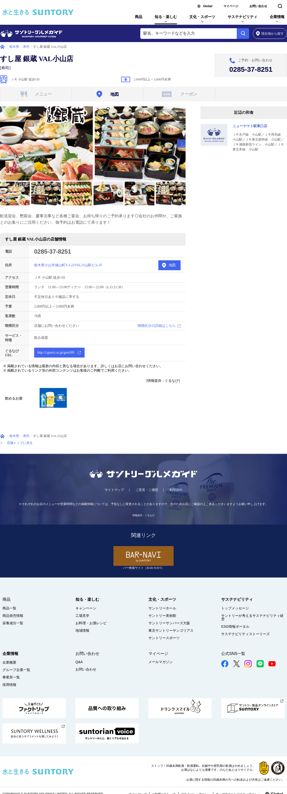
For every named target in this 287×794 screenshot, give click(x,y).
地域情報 (82, 630)
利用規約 (175, 490)
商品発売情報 (12, 616)
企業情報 (277, 17)
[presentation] (181, 143)
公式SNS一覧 (233, 653)
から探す (270, 33)
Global (207, 6)
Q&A (79, 662)
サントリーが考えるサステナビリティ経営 (252, 617)
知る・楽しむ (166, 17)
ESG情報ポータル (235, 626)
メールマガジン (160, 662)
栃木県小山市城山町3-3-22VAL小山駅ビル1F (68, 265)
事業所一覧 (11, 677)
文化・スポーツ (202, 17)
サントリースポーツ (164, 638)
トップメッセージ (235, 608)
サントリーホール (162, 608)
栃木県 (14, 46)
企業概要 (9, 662)
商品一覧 (9, 608)
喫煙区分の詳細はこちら (157, 326)
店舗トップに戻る (20, 443)
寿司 (26, 46)
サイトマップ (114, 490)
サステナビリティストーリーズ (245, 634)
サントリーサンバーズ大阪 (169, 623)
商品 (138, 17)
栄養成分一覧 (12, 623)
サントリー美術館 (162, 616)
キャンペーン (85, 608)
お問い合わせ (258, 6)
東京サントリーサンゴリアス (170, 630)
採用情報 (9, 685)
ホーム (2, 47)
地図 (172, 265)
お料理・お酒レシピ (91, 623)
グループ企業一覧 (16, 670)
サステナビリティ (242, 17)
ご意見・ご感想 (147, 490)
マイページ (230, 6)
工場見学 (82, 616)
